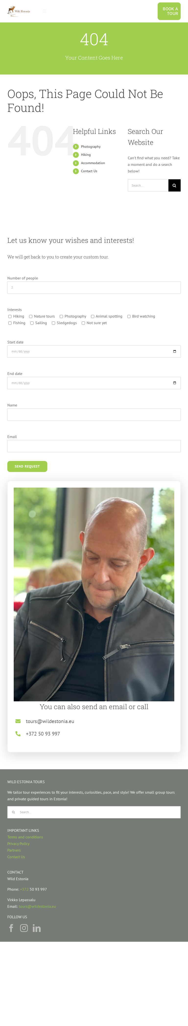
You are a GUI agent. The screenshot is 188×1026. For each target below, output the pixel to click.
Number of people (22, 278)
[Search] (174, 185)
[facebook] (11, 928)
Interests (14, 309)
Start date (15, 342)
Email (12, 436)
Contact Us (89, 171)
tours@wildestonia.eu (37, 906)
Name (12, 405)
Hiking (86, 154)
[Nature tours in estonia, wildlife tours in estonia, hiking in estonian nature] (18, 7)
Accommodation (93, 163)
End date (14, 373)
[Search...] (148, 185)
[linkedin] (37, 928)
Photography (91, 146)
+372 (25, 889)
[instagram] (24, 928)
